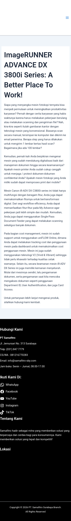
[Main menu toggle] (67, 17)
